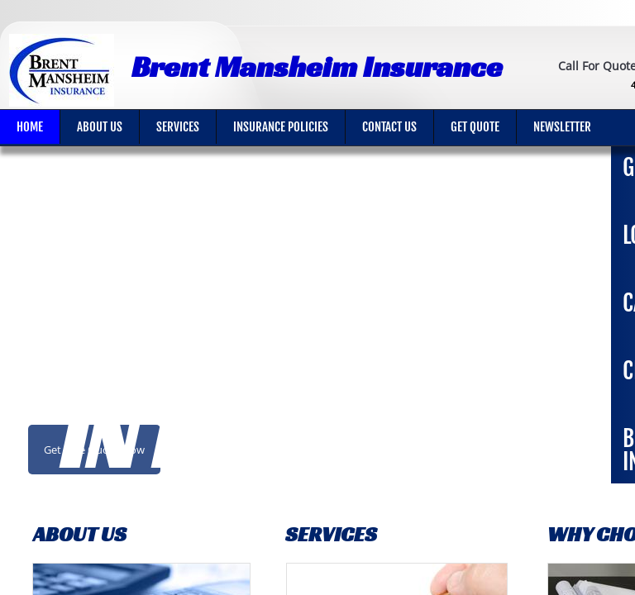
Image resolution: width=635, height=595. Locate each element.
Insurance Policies (280, 127)
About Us (99, 127)
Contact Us (389, 127)
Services (177, 127)
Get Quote (475, 127)
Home (30, 127)
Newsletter (562, 127)
